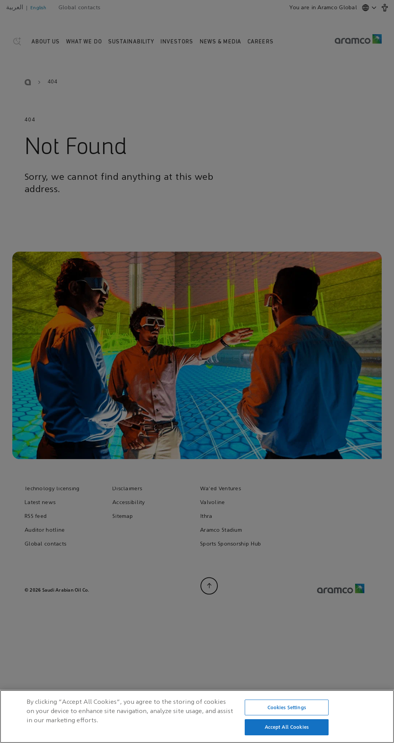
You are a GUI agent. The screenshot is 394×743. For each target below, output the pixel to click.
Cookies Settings (286, 709)
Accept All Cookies (287, 729)
